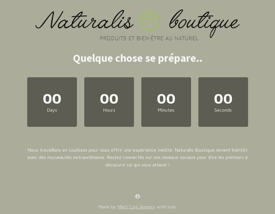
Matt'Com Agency (136, 206)
